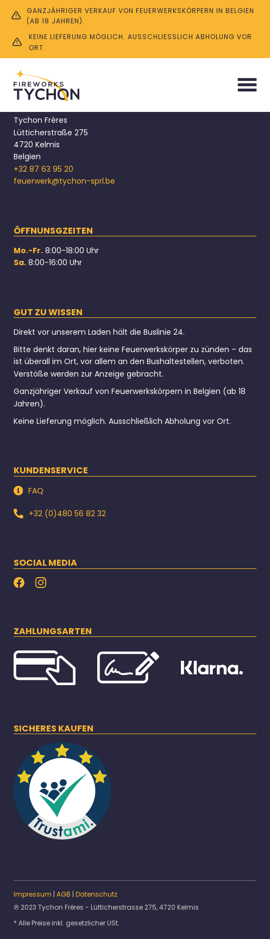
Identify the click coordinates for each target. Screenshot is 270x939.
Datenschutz (96, 894)
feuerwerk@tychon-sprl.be (64, 181)
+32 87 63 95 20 (43, 169)
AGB (63, 894)
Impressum (33, 894)
